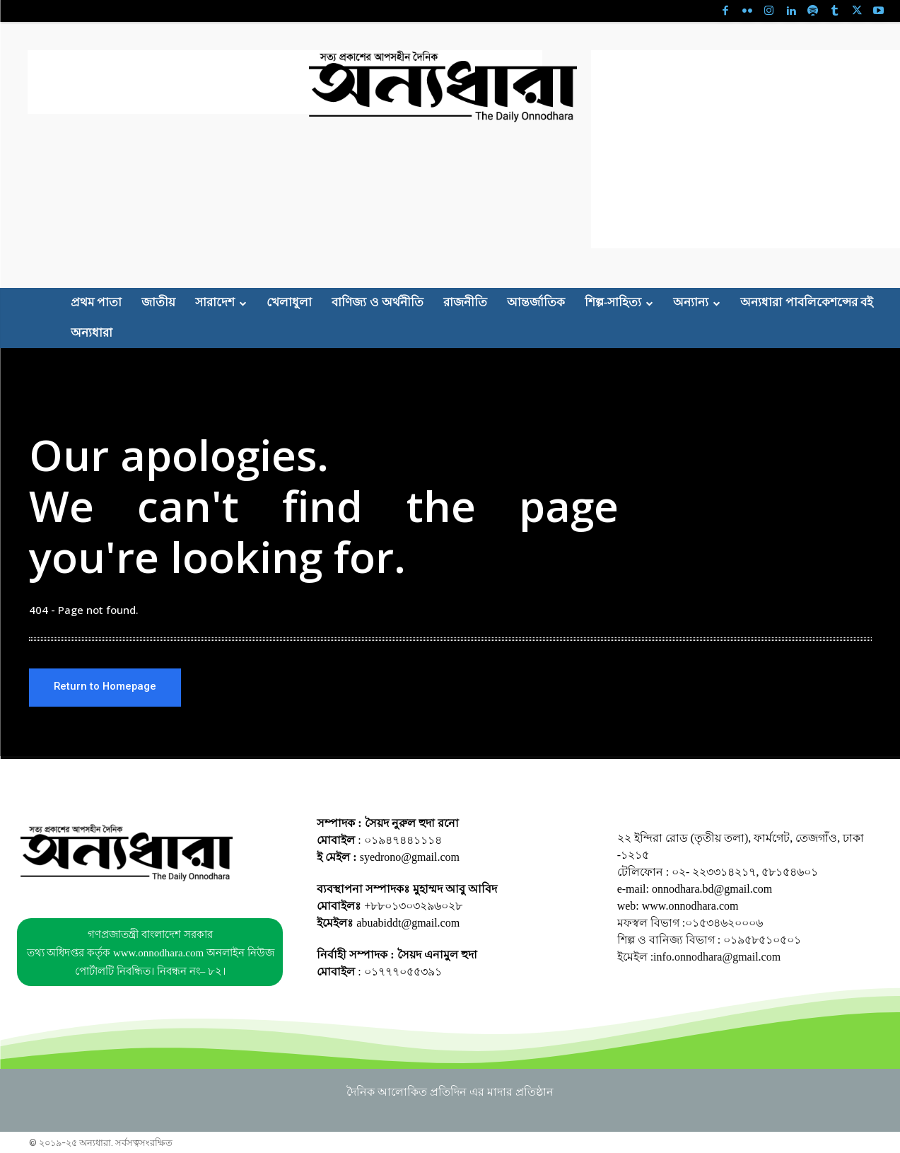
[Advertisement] (285, 82)
